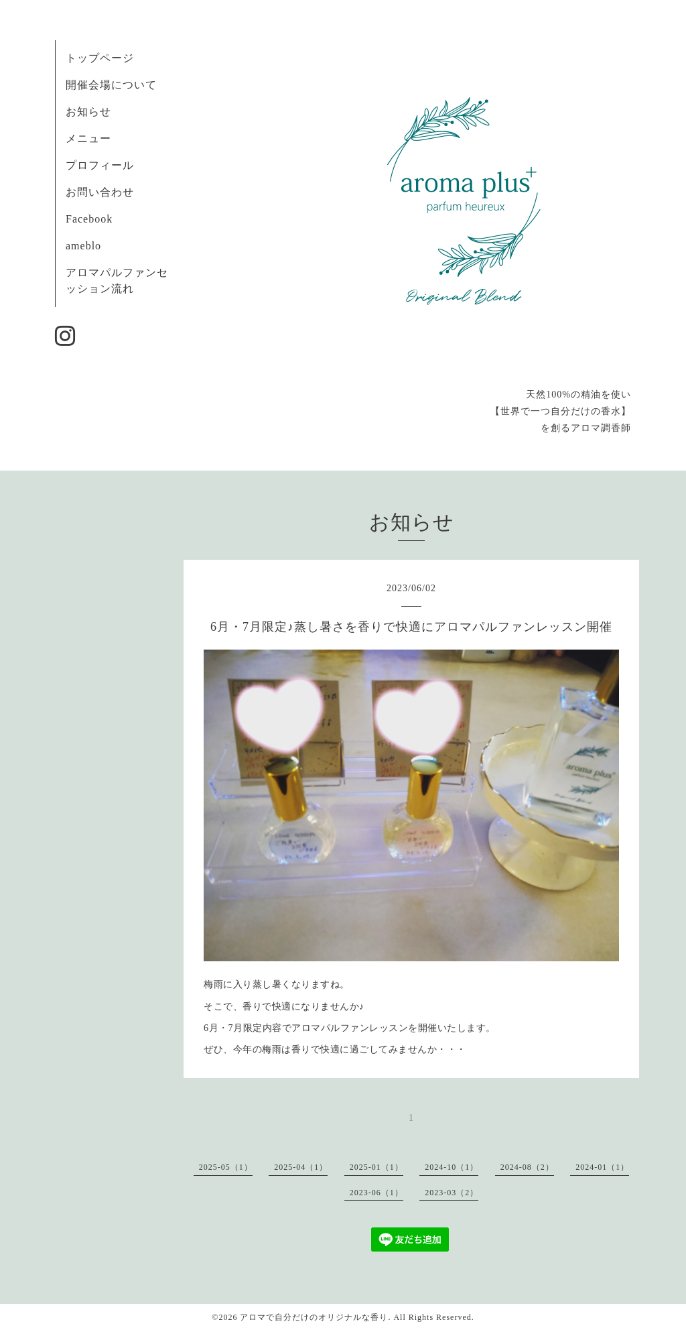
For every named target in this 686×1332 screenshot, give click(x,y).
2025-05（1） (226, 1167)
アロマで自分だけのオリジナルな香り (314, 1317)
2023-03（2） (451, 1192)
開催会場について (111, 84)
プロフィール (100, 165)
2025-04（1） (301, 1167)
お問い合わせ (100, 192)
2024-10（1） (451, 1167)
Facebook (89, 219)
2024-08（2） (527, 1167)
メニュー (88, 138)
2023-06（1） (376, 1192)
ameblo (83, 245)
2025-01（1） (376, 1167)
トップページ (100, 58)
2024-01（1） (602, 1167)
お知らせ (88, 111)
